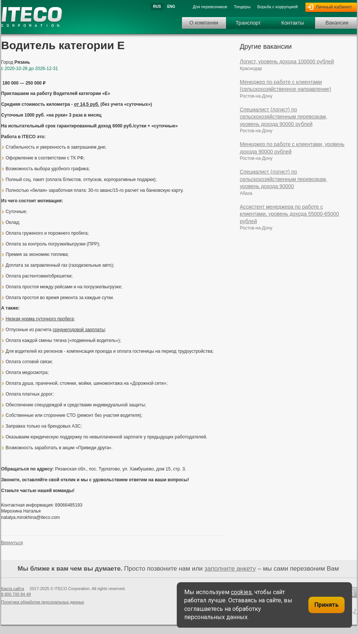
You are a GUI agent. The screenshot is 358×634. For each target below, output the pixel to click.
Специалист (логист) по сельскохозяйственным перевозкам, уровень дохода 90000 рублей (283, 117)
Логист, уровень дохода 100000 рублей (287, 61)
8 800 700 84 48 (16, 594)
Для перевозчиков (210, 6)
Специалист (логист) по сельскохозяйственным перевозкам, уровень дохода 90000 (283, 179)
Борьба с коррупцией (277, 6)
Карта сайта (12, 588)
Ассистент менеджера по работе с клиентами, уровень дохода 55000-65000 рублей (289, 214)
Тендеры (242, 6)
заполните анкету (230, 568)
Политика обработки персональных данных (42, 602)
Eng (171, 6)
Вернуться (12, 542)
